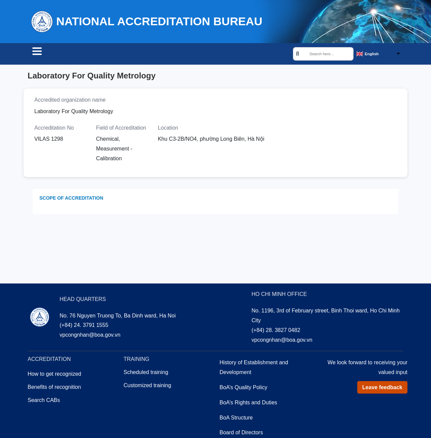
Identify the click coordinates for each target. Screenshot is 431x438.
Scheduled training (146, 373)
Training (149, 54)
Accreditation (105, 54)
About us (186, 54)
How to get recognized (54, 375)
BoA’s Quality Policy (243, 388)
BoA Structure (236, 419)
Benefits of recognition (54, 388)
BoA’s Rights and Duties (248, 403)
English (372, 54)
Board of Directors (241, 433)
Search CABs (54, 54)
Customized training (147, 386)
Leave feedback (382, 388)
